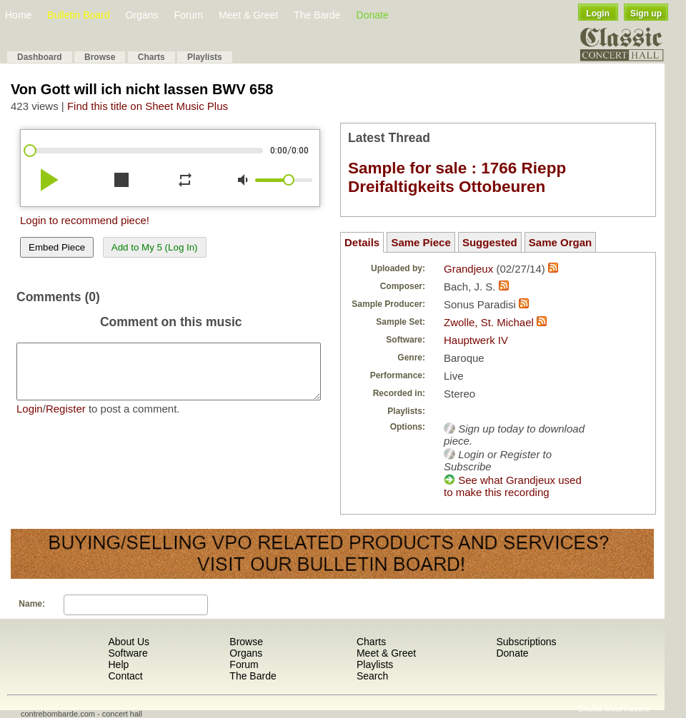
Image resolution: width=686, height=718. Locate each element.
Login (598, 14)
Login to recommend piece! (84, 220)
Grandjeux (468, 269)
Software (127, 653)
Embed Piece (57, 247)
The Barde (317, 15)
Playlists (204, 57)
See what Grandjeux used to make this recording (513, 486)
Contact (125, 676)
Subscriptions (526, 641)
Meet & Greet (248, 15)
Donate (373, 15)
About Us (128, 641)
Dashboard (39, 57)
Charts (151, 57)
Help (118, 664)
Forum (188, 15)
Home (18, 15)
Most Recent (627, 708)
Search (372, 676)
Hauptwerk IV (476, 340)
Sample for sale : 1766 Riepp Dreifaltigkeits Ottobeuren (457, 177)
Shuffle (590, 708)
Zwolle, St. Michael (489, 322)
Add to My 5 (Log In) (154, 247)
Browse (99, 57)
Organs (142, 15)
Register (66, 419)
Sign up (646, 14)
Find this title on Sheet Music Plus (147, 106)
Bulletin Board (78, 15)
